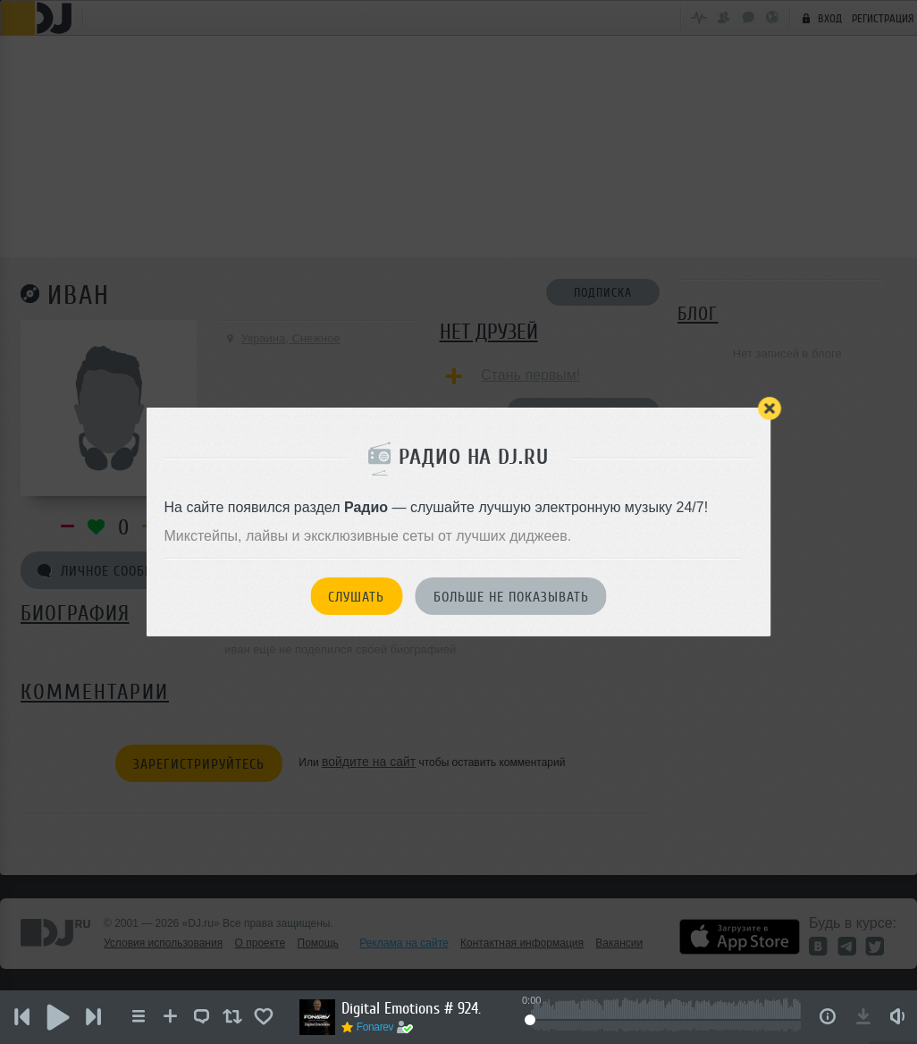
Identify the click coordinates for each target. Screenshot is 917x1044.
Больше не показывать (511, 597)
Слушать (356, 597)
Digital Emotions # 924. (411, 1008)
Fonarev (375, 1027)
